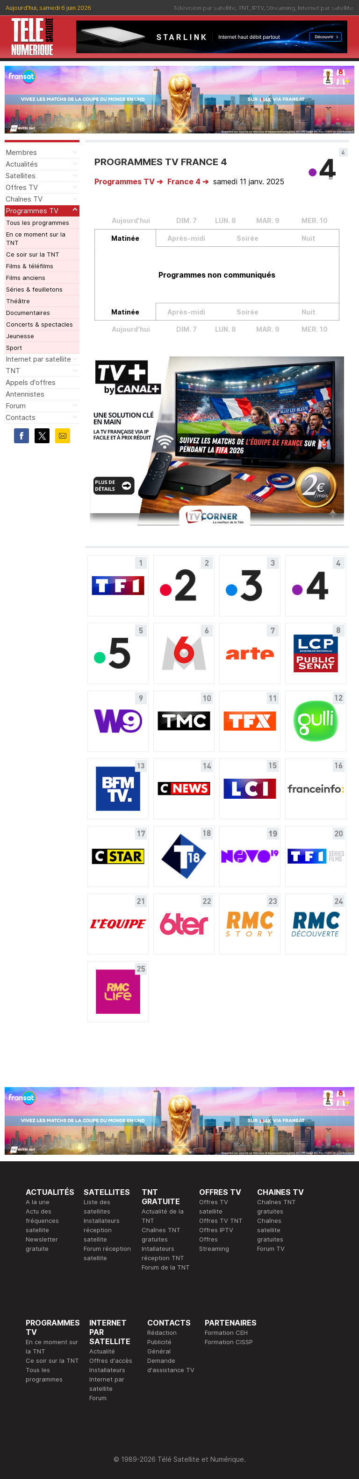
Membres (21, 152)
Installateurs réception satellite (102, 1230)
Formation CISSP (229, 1342)
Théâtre (18, 301)
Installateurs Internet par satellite (107, 1379)
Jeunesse (20, 336)
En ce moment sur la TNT (35, 238)
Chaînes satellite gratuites (270, 1230)
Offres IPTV (216, 1230)
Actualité (102, 1351)
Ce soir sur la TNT (32, 254)
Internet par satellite (325, 7)
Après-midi (186, 238)
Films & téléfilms (29, 266)
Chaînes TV (24, 199)
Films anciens (25, 277)
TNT (243, 7)
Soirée (247, 238)
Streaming (280, 7)
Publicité (159, 1342)
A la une (38, 1202)
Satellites (21, 175)
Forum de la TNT (166, 1267)
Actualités (22, 164)
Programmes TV (32, 210)
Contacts (21, 417)
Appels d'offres (31, 382)
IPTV (258, 7)
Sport (14, 347)
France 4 (184, 181)
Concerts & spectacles (39, 324)
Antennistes (25, 394)
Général (159, 1351)
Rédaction (162, 1332)
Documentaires (28, 312)
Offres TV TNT (221, 1220)
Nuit (309, 238)
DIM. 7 (186, 220)
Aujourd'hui (131, 220)
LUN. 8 (225, 220)
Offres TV (22, 187)
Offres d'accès (110, 1360)
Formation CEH (226, 1332)
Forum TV (271, 1248)
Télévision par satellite (204, 7)
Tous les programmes (37, 222)
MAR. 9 (268, 220)
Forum (16, 405)
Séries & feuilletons (34, 289)
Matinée (125, 238)
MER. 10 (315, 220)
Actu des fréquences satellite (42, 1220)
